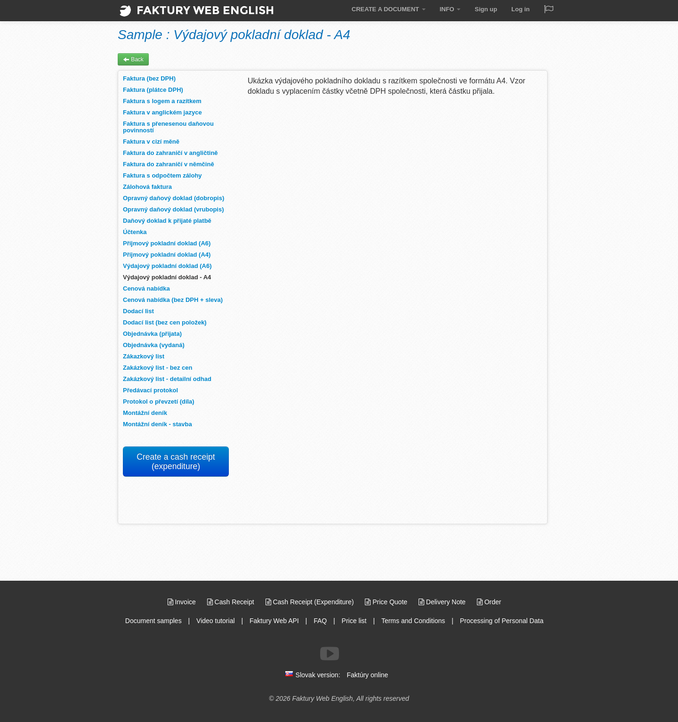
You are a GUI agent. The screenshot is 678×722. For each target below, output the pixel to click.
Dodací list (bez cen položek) (165, 322)
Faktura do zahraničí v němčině (168, 164)
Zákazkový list (143, 356)
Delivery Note (443, 602)
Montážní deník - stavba (157, 424)
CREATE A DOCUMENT (389, 9)
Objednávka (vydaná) (154, 345)
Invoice (183, 602)
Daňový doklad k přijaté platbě (167, 220)
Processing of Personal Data (501, 621)
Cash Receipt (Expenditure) (311, 602)
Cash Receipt (231, 602)
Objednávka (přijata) (152, 333)
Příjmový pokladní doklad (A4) (166, 254)
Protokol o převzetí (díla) (158, 401)
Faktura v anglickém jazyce (162, 112)
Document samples (153, 621)
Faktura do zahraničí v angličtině (170, 152)
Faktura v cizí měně (151, 141)
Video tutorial (215, 621)
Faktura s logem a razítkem (162, 101)
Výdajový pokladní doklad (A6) (167, 265)
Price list (354, 621)
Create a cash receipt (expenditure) (176, 461)
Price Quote (387, 602)
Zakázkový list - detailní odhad (167, 378)
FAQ (320, 621)
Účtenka (135, 231)
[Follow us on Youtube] (329, 653)
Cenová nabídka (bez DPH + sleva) (173, 299)
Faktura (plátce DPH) (153, 89)
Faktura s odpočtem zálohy (162, 175)
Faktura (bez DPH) (149, 78)
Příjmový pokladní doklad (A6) (166, 243)
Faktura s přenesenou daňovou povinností (168, 127)
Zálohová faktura (147, 186)
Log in (520, 9)
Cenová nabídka (146, 288)
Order (489, 602)
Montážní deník (145, 412)
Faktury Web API (274, 621)
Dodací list (138, 311)
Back (133, 59)
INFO (450, 9)
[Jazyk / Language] (548, 10)
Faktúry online (367, 675)
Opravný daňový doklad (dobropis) (173, 198)
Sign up (486, 9)
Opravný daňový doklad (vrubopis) (173, 209)
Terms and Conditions (413, 621)
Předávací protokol (150, 390)
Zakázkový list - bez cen (157, 367)
